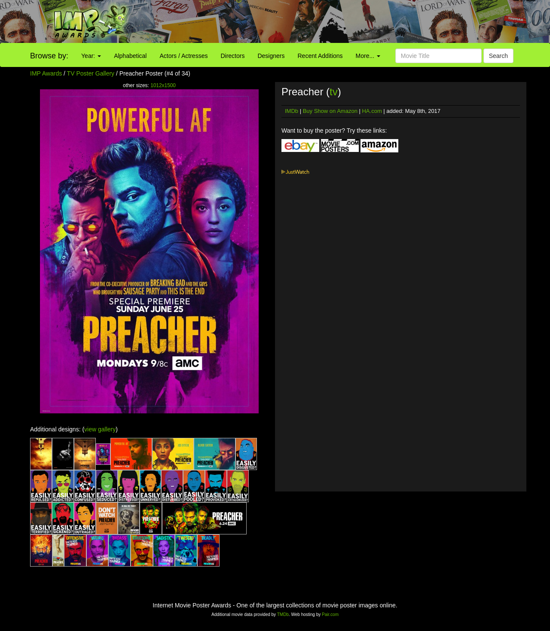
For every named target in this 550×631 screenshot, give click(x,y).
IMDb (291, 111)
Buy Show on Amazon (330, 111)
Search (498, 55)
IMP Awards (46, 73)
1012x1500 (163, 85)
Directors (232, 55)
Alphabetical (130, 55)
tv (334, 91)
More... (368, 55)
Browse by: (49, 56)
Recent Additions (320, 55)
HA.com (372, 111)
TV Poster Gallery (90, 73)
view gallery (100, 429)
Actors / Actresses (183, 55)
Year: (91, 55)
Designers (270, 55)
